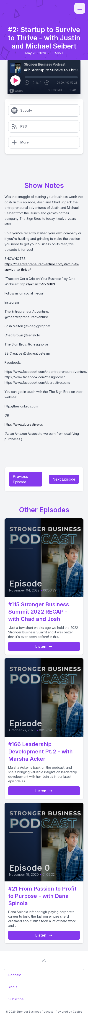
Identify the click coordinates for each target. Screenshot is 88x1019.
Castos (77, 1011)
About (12, 987)
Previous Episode (20, 479)
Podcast (14, 975)
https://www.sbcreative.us (24, 424)
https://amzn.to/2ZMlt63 (37, 284)
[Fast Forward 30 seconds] (46, 82)
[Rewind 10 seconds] (27, 82)
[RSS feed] (44, 960)
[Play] (15, 80)
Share (73, 90)
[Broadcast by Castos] (16, 91)
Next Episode (63, 479)
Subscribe (55, 90)
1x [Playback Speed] (37, 82)
